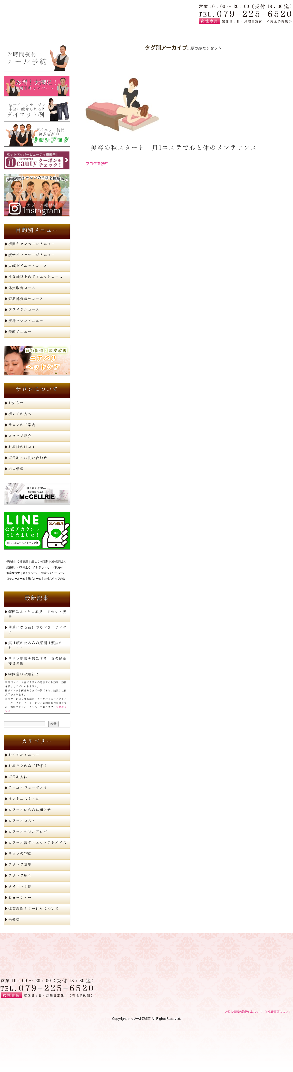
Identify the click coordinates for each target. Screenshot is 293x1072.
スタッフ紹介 (20, 436)
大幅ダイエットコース (27, 266)
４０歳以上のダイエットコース (35, 277)
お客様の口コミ (22, 447)
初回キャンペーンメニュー (31, 244)
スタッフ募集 (20, 864)
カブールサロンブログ (27, 831)
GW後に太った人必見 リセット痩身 (37, 614)
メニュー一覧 (88, 32)
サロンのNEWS (19, 853)
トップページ (29, 32)
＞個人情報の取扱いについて (244, 1011)
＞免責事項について (278, 1011)
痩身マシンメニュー (25, 320)
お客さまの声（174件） (28, 766)
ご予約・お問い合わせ (27, 458)
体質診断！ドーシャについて (33, 908)
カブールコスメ (22, 820)
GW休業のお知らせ (23, 674)
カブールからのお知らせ (29, 810)
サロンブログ (36, 136)
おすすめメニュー (23, 755)
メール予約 (36, 58)
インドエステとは (23, 799)
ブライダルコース (23, 309)
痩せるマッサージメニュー (31, 255)
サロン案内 (205, 32)
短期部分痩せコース (25, 299)
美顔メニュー (20, 331)
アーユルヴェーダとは (27, 788)
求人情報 (16, 469)
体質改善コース (22, 288)
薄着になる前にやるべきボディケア (37, 629)
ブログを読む (97, 164)
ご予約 (263, 32)
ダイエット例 (36, 111)
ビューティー (20, 897)
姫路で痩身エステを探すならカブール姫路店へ (46, 14)
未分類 (14, 919)
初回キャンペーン (36, 86)
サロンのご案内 (22, 425)
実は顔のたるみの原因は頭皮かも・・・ (35, 645)
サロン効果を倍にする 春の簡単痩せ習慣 (37, 660)
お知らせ (16, 403)
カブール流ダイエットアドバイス (37, 842)
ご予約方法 (18, 777)
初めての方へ (146, 32)
